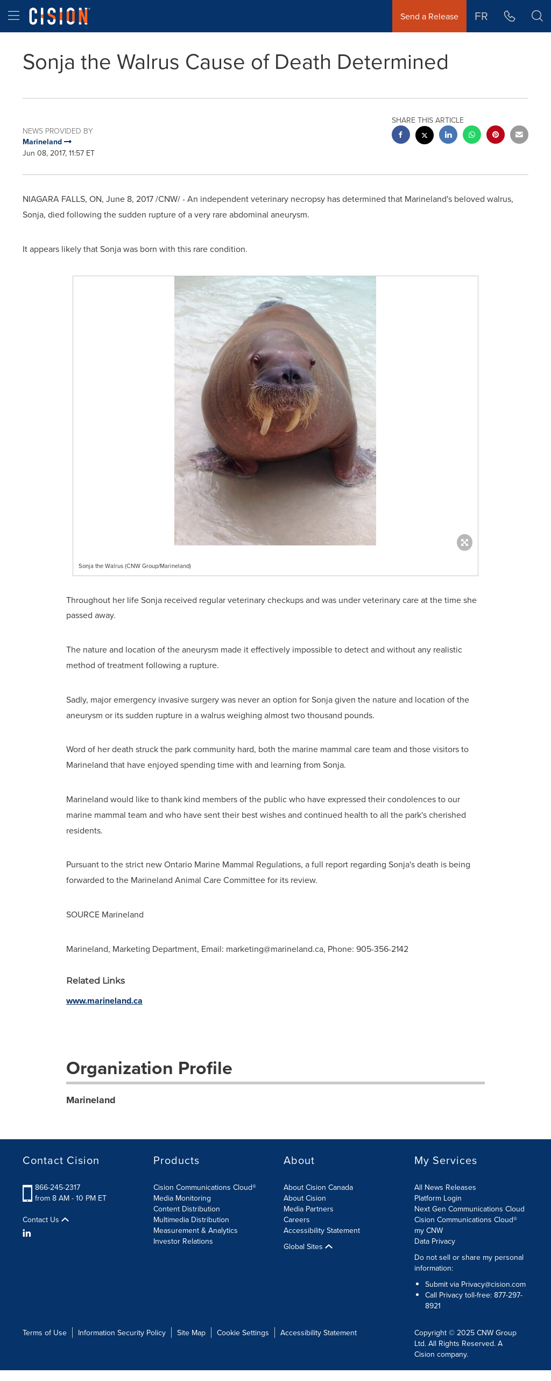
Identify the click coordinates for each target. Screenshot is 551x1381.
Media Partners (309, 1208)
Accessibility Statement (322, 1230)
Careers (297, 1219)
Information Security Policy (122, 1332)
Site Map (191, 1332)
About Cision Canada (318, 1187)
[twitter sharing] (424, 136)
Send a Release (429, 16)
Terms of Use (45, 1332)
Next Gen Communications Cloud (469, 1208)
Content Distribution (186, 1208)
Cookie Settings (243, 1332)
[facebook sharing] (401, 135)
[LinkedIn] (28, 1233)
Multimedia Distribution (191, 1219)
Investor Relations (183, 1241)
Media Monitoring (182, 1198)
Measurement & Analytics (195, 1230)
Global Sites (308, 1246)
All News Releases (445, 1187)
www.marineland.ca (104, 1000)
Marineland (91, 1100)
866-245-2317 (57, 1187)
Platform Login (438, 1198)
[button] (537, 16)
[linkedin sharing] (448, 135)
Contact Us (46, 1219)
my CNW (428, 1230)
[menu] (13, 16)
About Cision (305, 1198)
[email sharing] (519, 135)
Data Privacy (434, 1241)
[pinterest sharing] (495, 135)
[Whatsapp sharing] (472, 135)
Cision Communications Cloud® (204, 1187)
